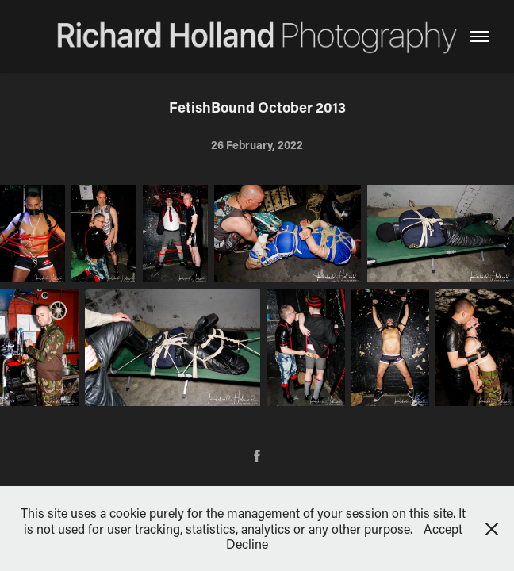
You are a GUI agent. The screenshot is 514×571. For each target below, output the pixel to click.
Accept (443, 528)
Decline (247, 543)
